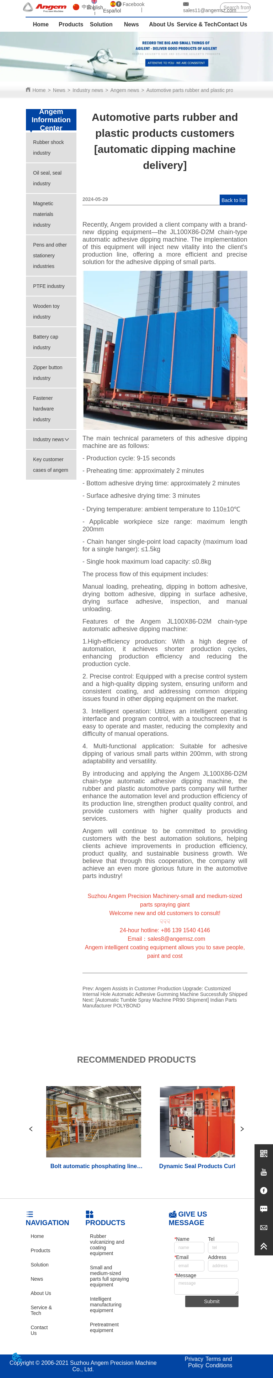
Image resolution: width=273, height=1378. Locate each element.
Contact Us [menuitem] (232, 24)
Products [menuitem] (71, 24)
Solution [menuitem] (101, 24)
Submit (212, 1301)
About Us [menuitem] (161, 24)
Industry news (88, 90)
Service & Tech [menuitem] (197, 24)
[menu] (136, 24)
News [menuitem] (131, 24)
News (59, 90)
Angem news (125, 90)
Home (39, 90)
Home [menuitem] (40, 24)
